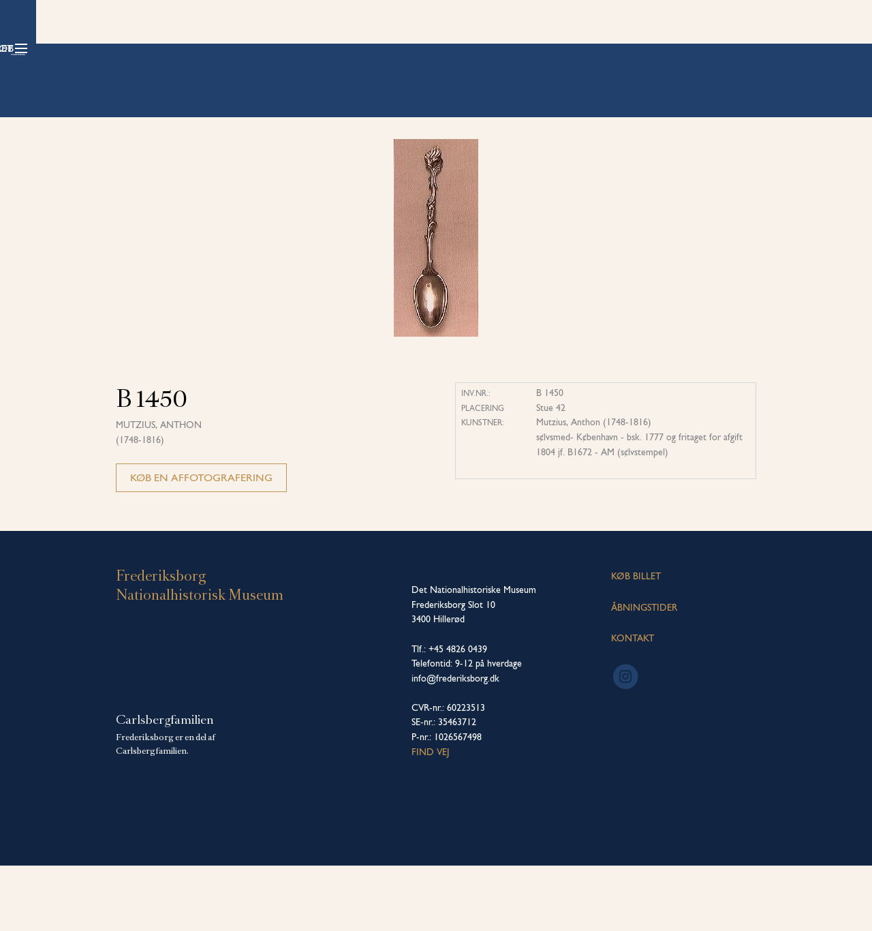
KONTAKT (632, 703)
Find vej (430, 817)
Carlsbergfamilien (165, 785)
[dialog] (846, 903)
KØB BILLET (636, 641)
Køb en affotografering (201, 542)
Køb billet (709, 48)
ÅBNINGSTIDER (644, 672)
